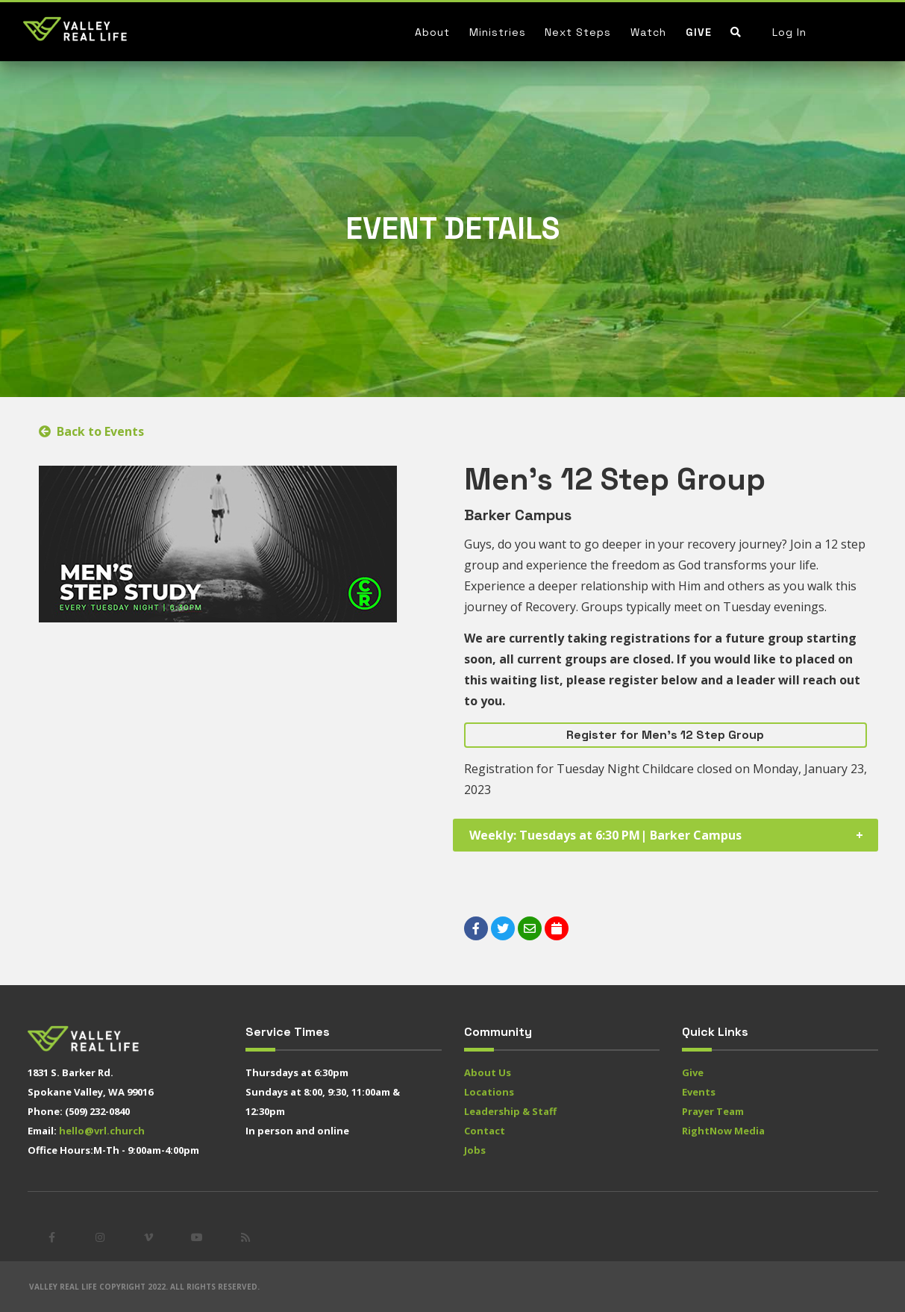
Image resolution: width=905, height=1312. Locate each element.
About (432, 32)
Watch (648, 32)
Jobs (475, 1150)
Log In (789, 32)
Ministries (497, 32)
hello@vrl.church (102, 1130)
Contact (484, 1130)
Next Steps (578, 32)
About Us (487, 1072)
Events (698, 1092)
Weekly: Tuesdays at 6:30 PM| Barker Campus (605, 835)
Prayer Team (713, 1111)
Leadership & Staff (510, 1111)
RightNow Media (723, 1130)
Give (699, 32)
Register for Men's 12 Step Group (665, 735)
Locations (489, 1092)
